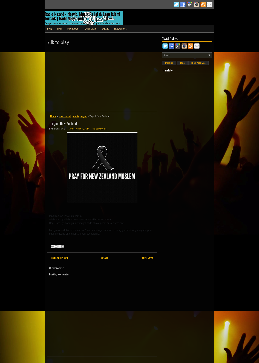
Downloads (72, 28)
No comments (100, 128)
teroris (76, 116)
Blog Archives (198, 63)
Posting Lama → (148, 257)
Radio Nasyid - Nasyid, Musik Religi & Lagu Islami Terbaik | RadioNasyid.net (82, 16)
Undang (105, 28)
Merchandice (120, 28)
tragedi (83, 116)
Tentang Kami (90, 28)
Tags (182, 63)
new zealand (65, 116)
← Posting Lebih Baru (58, 257)
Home (49, 28)
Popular (169, 63)
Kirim (59, 28)
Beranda (104, 257)
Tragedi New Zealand (63, 123)
